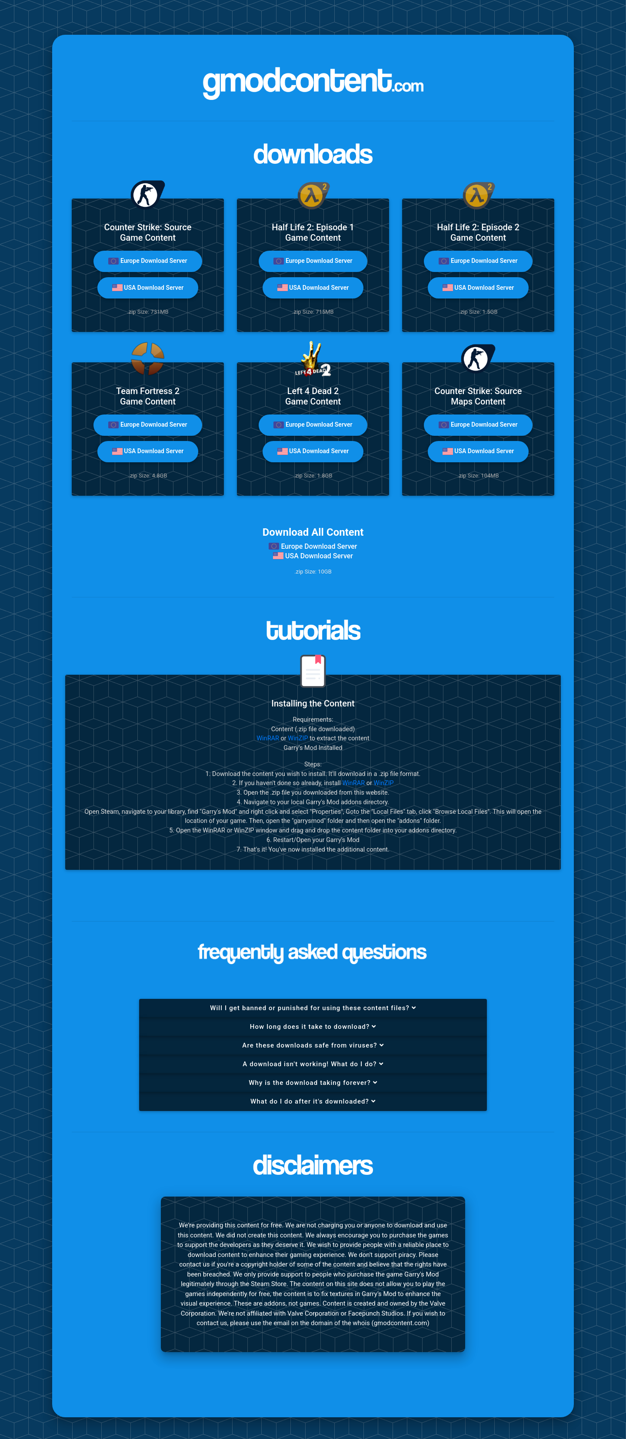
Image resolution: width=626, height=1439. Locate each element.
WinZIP (298, 738)
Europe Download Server (147, 261)
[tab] (313, 1008)
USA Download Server (147, 287)
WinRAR (267, 738)
